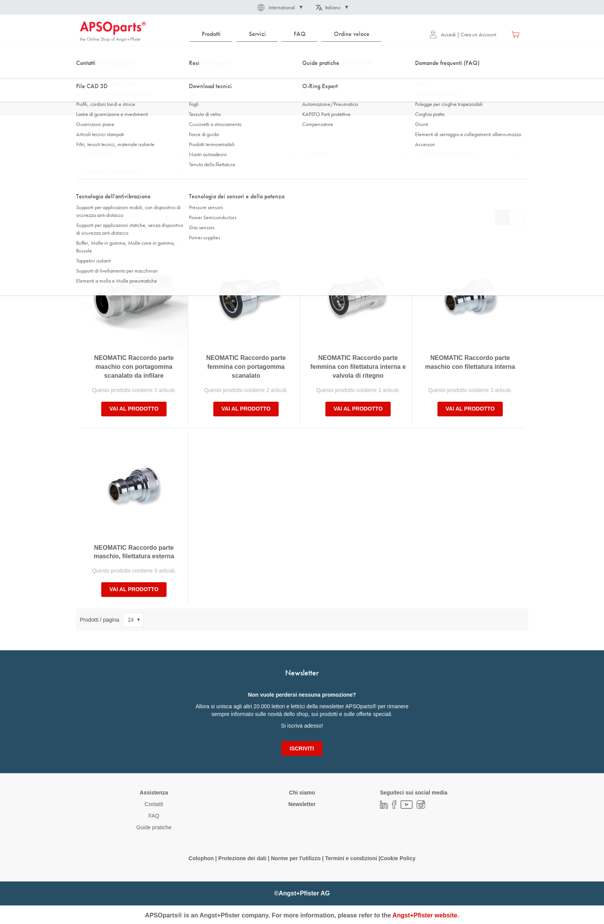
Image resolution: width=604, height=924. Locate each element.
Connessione (201, 77)
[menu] (287, 34)
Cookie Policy (397, 858)
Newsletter (302, 804)
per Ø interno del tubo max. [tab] (112, 172)
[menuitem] (211, 34)
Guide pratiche (154, 827)
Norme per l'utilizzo (296, 858)
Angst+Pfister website (425, 915)
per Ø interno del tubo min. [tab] (447, 153)
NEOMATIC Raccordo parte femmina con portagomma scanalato (246, 367)
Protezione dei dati (242, 858)
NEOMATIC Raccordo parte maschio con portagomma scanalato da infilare (134, 367)
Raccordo (166, 77)
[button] (279, 7)
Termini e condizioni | (352, 858)
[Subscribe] (301, 748)
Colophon (201, 858)
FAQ (153, 816)
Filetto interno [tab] (210, 153)
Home (86, 77)
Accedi (442, 34)
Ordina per (92, 217)
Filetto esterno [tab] (99, 153)
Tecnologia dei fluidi (124, 77)
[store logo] (113, 32)
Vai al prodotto (133, 409)
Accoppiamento (243, 77)
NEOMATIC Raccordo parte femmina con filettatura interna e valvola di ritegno (358, 367)
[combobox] (302, 56)
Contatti (154, 804)
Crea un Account (478, 34)
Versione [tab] (317, 153)
